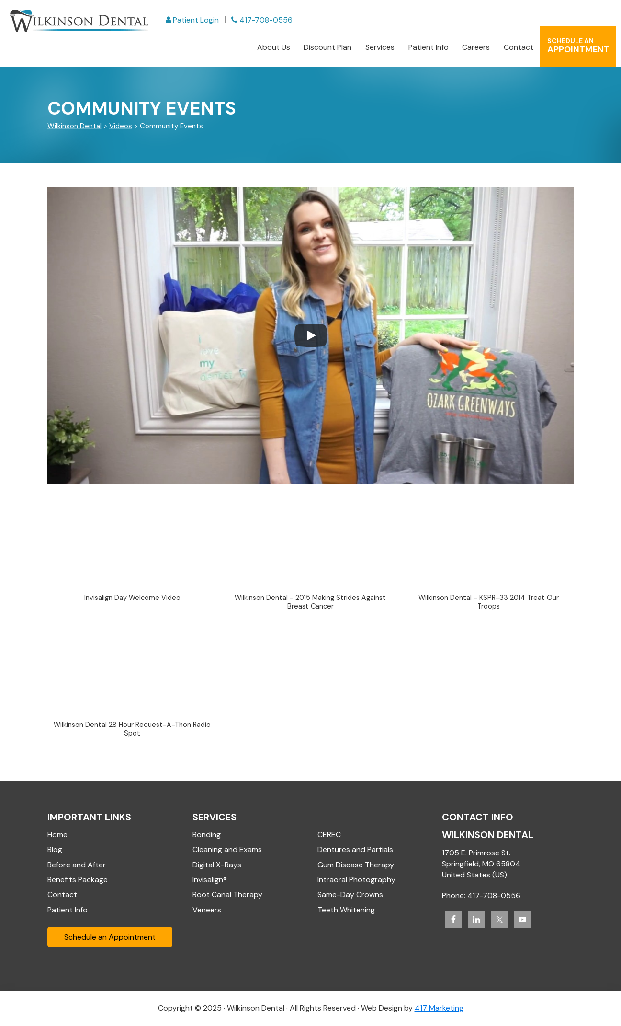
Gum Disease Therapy (355, 865)
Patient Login (192, 20)
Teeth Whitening (346, 910)
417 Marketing (439, 1008)
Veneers (206, 910)
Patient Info (67, 910)
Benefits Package (77, 880)
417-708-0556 (262, 20)
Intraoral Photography (356, 880)
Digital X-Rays (216, 865)
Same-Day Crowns (350, 895)
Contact (62, 895)
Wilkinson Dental (79, 21)
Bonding (206, 835)
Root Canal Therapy (227, 895)
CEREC (329, 835)
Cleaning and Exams (227, 850)
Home (57, 835)
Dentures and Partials (355, 850)
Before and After (76, 865)
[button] (133, 553)
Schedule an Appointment (110, 938)
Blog (54, 850)
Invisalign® (209, 880)
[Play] (310, 335)
